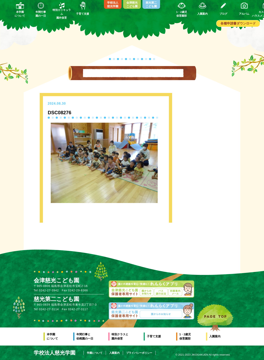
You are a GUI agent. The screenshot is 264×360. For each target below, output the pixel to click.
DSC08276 (59, 112)
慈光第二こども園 (151, 4)
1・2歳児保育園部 (185, 336)
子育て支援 (154, 336)
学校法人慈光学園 (112, 4)
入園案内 (214, 336)
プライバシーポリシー (139, 352)
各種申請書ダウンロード (238, 23)
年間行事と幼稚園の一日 (84, 336)
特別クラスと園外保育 (120, 336)
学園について (95, 352)
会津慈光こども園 (132, 4)
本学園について (52, 336)
